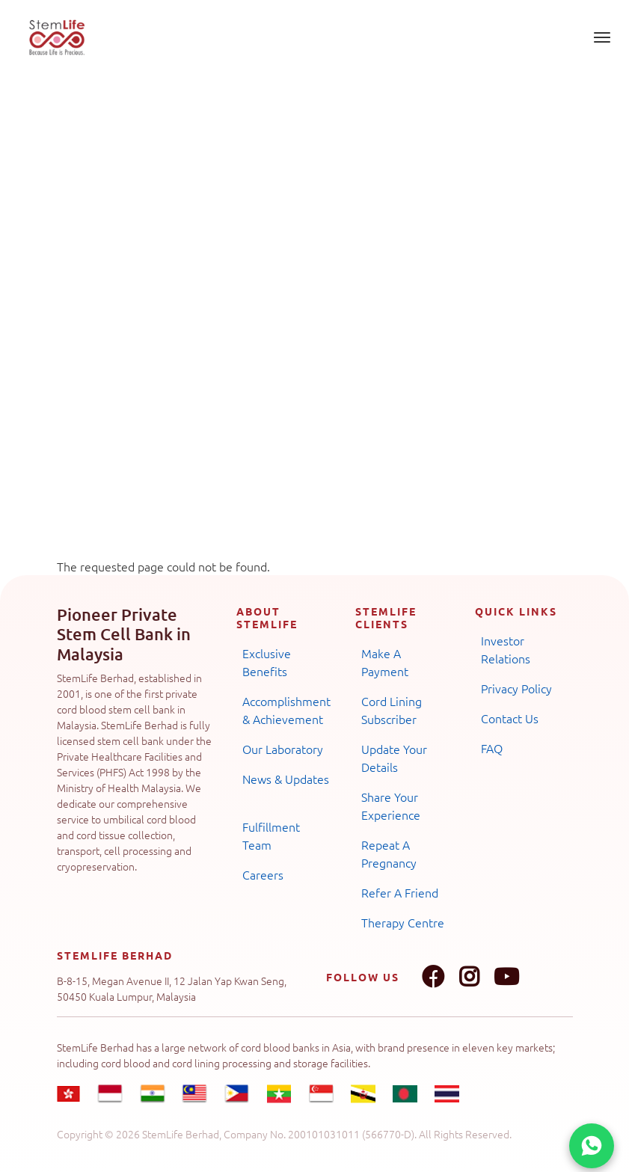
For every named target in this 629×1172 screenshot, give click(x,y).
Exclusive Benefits (266, 662)
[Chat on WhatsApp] (591, 1145)
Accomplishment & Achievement (286, 710)
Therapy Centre (402, 922)
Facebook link (433, 977)
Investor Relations (505, 649)
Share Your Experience (390, 805)
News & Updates (285, 778)
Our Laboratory (282, 748)
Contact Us (510, 718)
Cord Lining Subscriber (391, 710)
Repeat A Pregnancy (389, 853)
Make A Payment (384, 662)
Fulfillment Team (271, 835)
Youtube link (506, 977)
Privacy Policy (516, 688)
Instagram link (469, 977)
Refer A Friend (399, 892)
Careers (262, 874)
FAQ (492, 748)
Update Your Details (394, 757)
